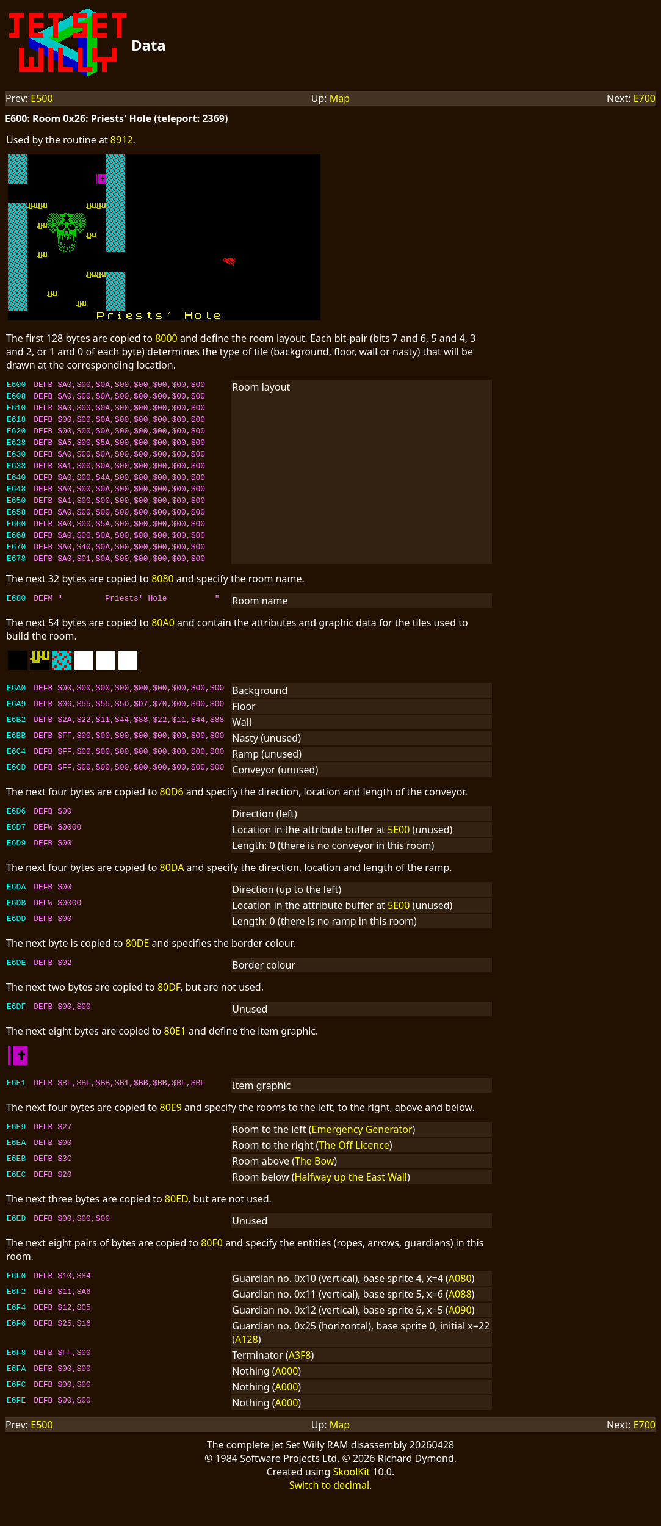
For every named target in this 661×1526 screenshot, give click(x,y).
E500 (41, 98)
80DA (172, 896)
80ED (176, 1228)
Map (340, 98)
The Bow (314, 1190)
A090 (460, 1339)
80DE (138, 972)
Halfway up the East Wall (351, 1206)
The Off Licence (354, 1174)
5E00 (399, 859)
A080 (460, 1307)
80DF (168, 1016)
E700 (645, 98)
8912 (121, 139)
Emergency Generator (362, 1158)
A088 (460, 1323)
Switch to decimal (329, 1514)
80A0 (163, 652)
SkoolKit (351, 1501)
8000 (166, 338)
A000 (286, 1400)
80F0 (212, 1272)
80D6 (172, 821)
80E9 (171, 1136)
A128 (246, 1368)
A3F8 (300, 1384)
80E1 (175, 1060)
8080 (162, 608)
